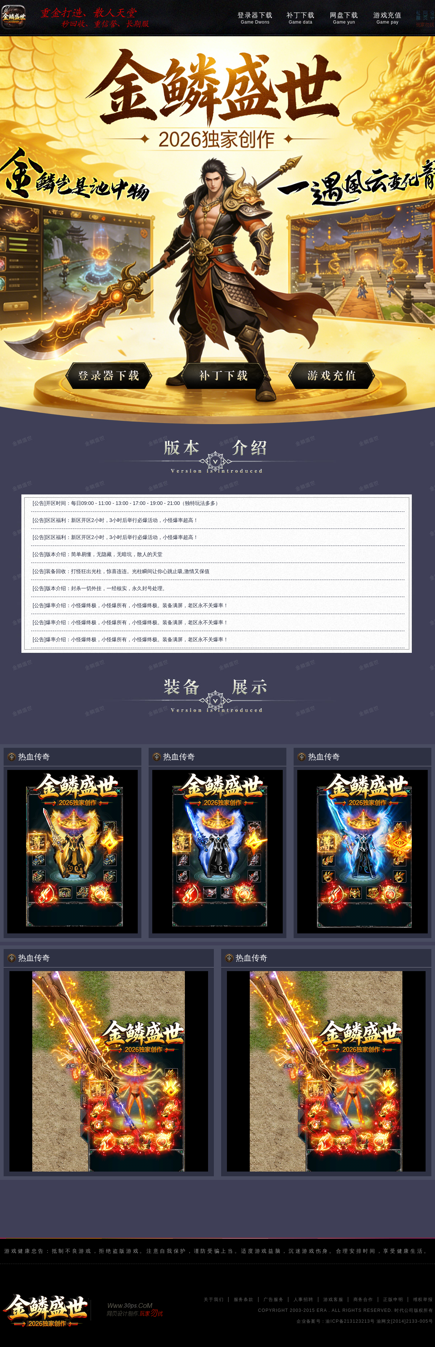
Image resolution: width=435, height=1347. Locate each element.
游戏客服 (333, 1299)
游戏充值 (387, 18)
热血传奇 (34, 756)
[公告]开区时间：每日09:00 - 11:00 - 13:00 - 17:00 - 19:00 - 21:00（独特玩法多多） (126, 503)
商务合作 (363, 1299)
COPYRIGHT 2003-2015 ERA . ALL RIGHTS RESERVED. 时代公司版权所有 (345, 1310)
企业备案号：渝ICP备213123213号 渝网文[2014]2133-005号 (365, 1321)
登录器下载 (255, 18)
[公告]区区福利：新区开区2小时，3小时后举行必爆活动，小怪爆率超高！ (115, 520)
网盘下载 (344, 18)
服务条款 (244, 1299)
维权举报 (423, 1299)
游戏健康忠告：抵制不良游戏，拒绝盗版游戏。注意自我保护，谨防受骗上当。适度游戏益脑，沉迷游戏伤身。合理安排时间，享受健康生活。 (217, 1251)
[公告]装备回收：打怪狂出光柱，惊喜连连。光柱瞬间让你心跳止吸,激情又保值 (121, 571)
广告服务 (273, 1299)
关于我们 (214, 1299)
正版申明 (393, 1299)
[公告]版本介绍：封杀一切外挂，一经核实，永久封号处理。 (100, 588)
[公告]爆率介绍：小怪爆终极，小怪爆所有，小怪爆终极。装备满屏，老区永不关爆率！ (130, 605)
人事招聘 (304, 1299)
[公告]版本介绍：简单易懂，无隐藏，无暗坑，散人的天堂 (97, 554)
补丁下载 (300, 18)
